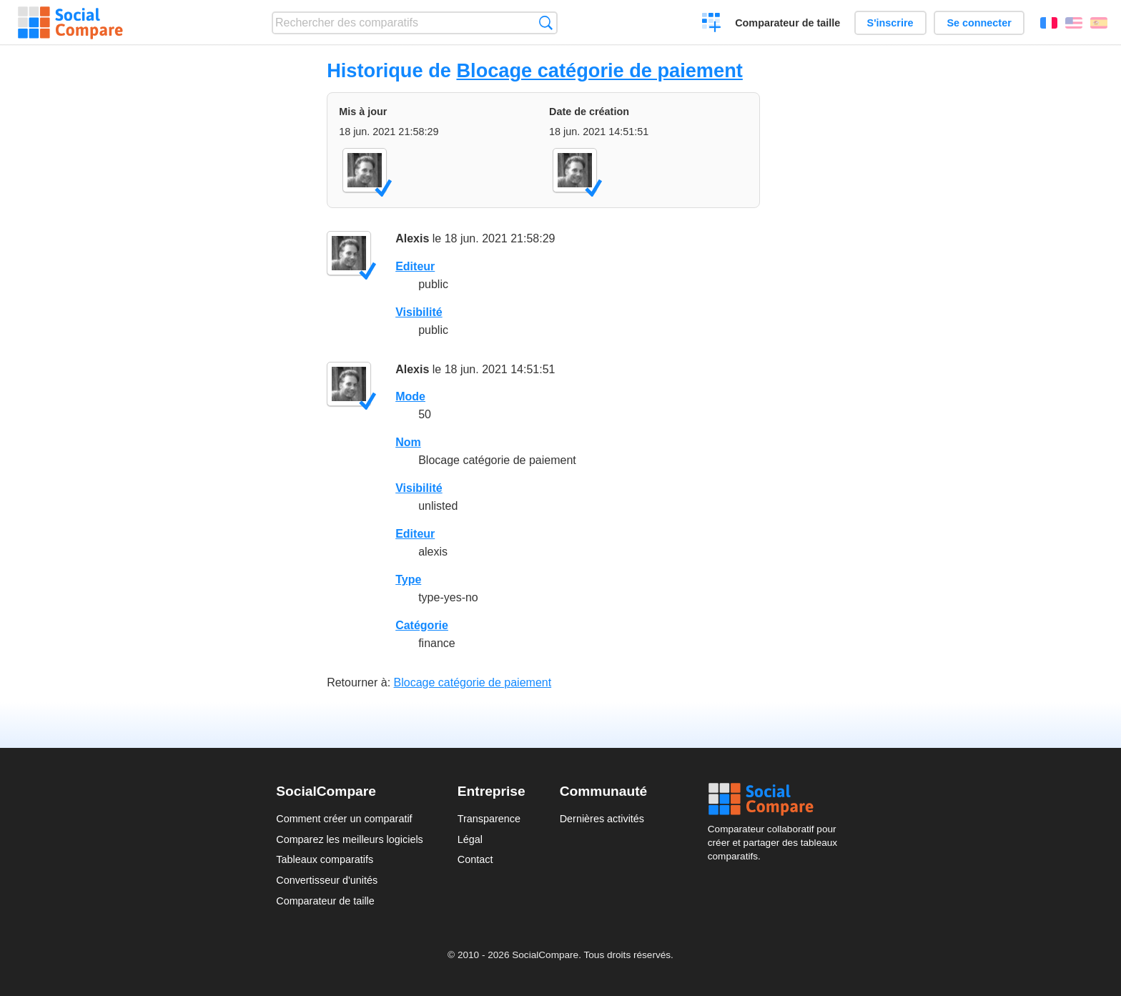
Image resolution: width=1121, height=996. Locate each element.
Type (408, 579)
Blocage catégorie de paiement (599, 70)
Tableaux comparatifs (324, 859)
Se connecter (979, 23)
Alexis (412, 238)
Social (776, 799)
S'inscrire (890, 23)
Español (1098, 23)
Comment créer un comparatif (344, 818)
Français (1048, 23)
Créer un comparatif (711, 24)
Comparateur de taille (787, 23)
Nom (408, 442)
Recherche (546, 22)
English (1073, 23)
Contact (475, 859)
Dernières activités (602, 818)
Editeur (415, 266)
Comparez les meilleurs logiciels (349, 839)
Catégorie (421, 625)
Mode (410, 396)
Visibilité (419, 312)
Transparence (489, 818)
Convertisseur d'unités (326, 880)
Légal (470, 839)
